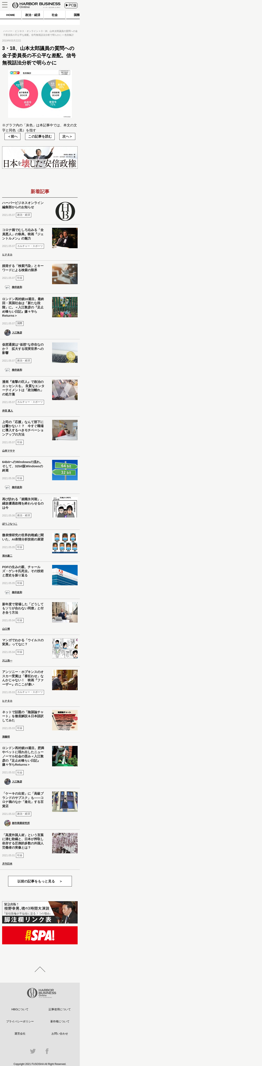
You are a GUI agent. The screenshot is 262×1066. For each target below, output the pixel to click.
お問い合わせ (59, 1033)
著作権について (60, 1021)
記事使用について (60, 1009)
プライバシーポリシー (20, 1021)
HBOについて (19, 1009)
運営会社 (20, 1033)
